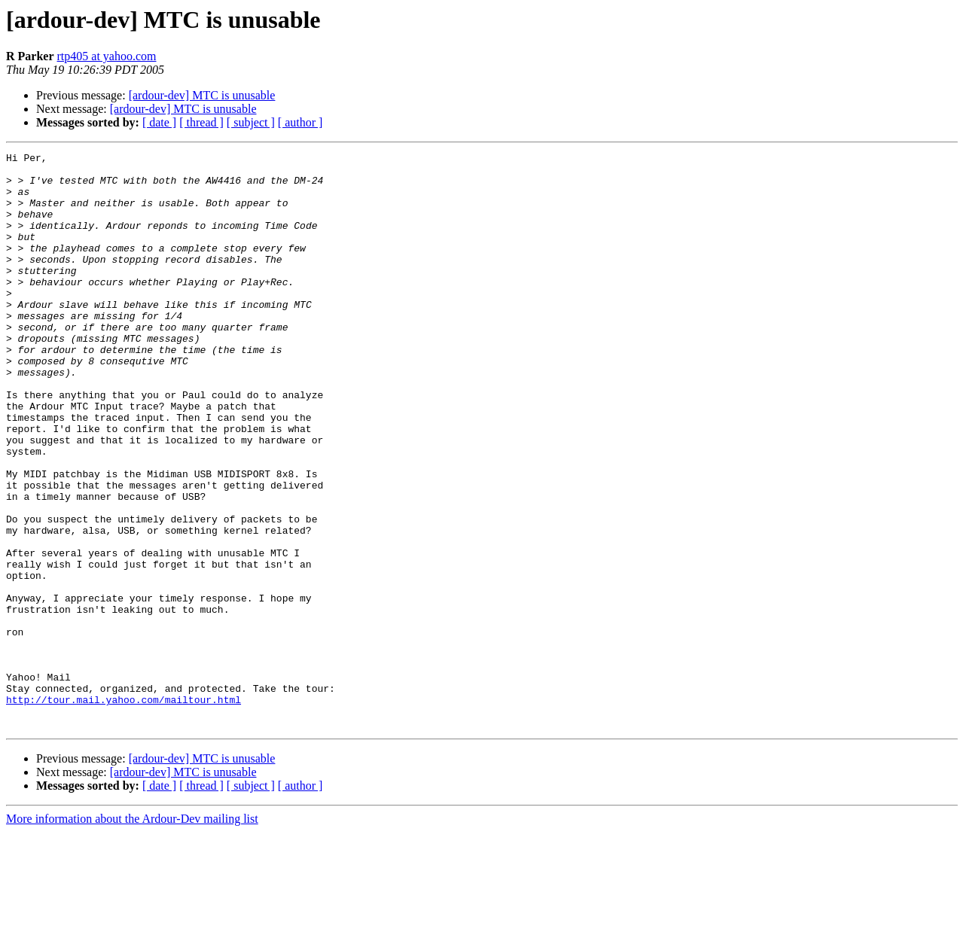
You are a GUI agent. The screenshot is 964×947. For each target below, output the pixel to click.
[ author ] (300, 122)
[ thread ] (201, 122)
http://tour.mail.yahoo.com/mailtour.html (123, 810)
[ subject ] (251, 122)
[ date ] (159, 122)
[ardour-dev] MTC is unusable (202, 95)
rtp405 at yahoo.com (107, 56)
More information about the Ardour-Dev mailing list (132, 933)
